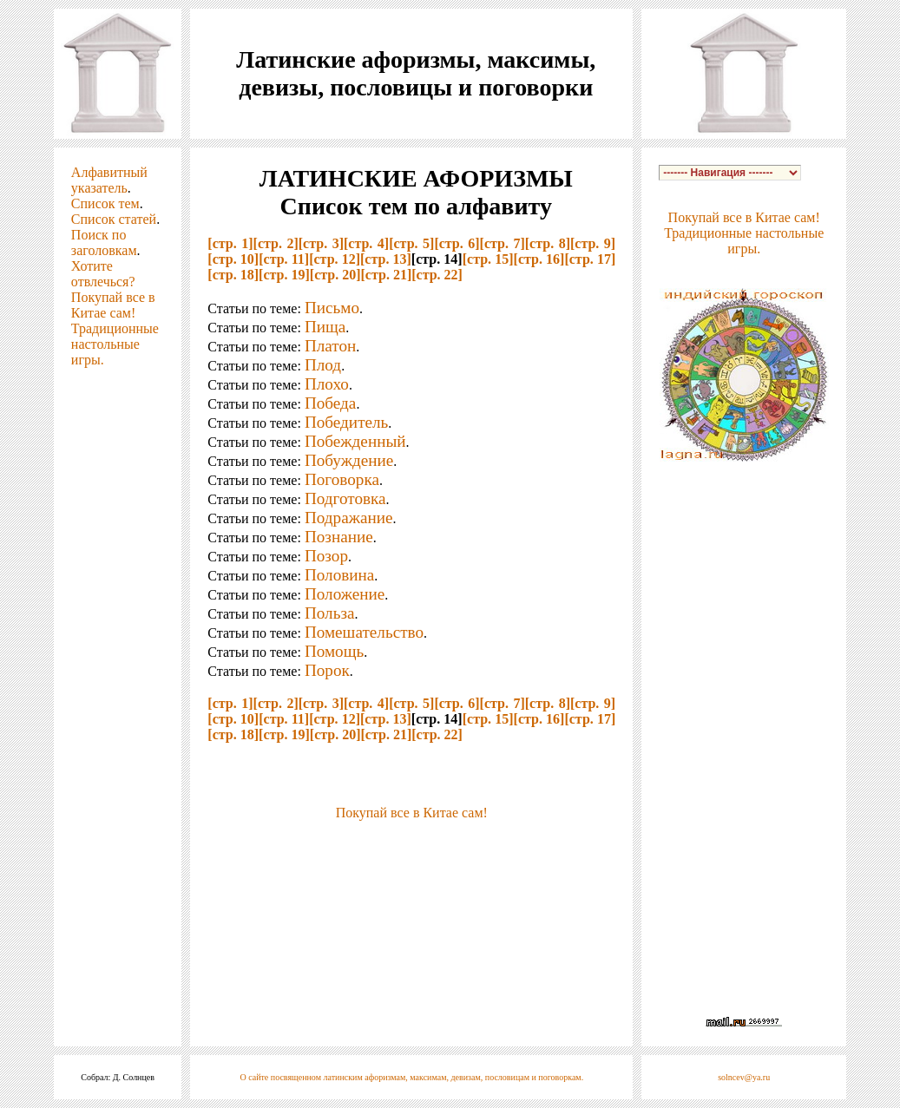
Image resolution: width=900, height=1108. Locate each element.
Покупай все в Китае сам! (113, 305)
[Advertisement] (411, 847)
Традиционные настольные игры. (115, 344)
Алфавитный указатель (109, 180)
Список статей (113, 219)
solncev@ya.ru (744, 1077)
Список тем (105, 203)
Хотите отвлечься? (103, 274)
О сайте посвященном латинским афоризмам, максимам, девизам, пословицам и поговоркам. (411, 1077)
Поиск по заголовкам (104, 242)
